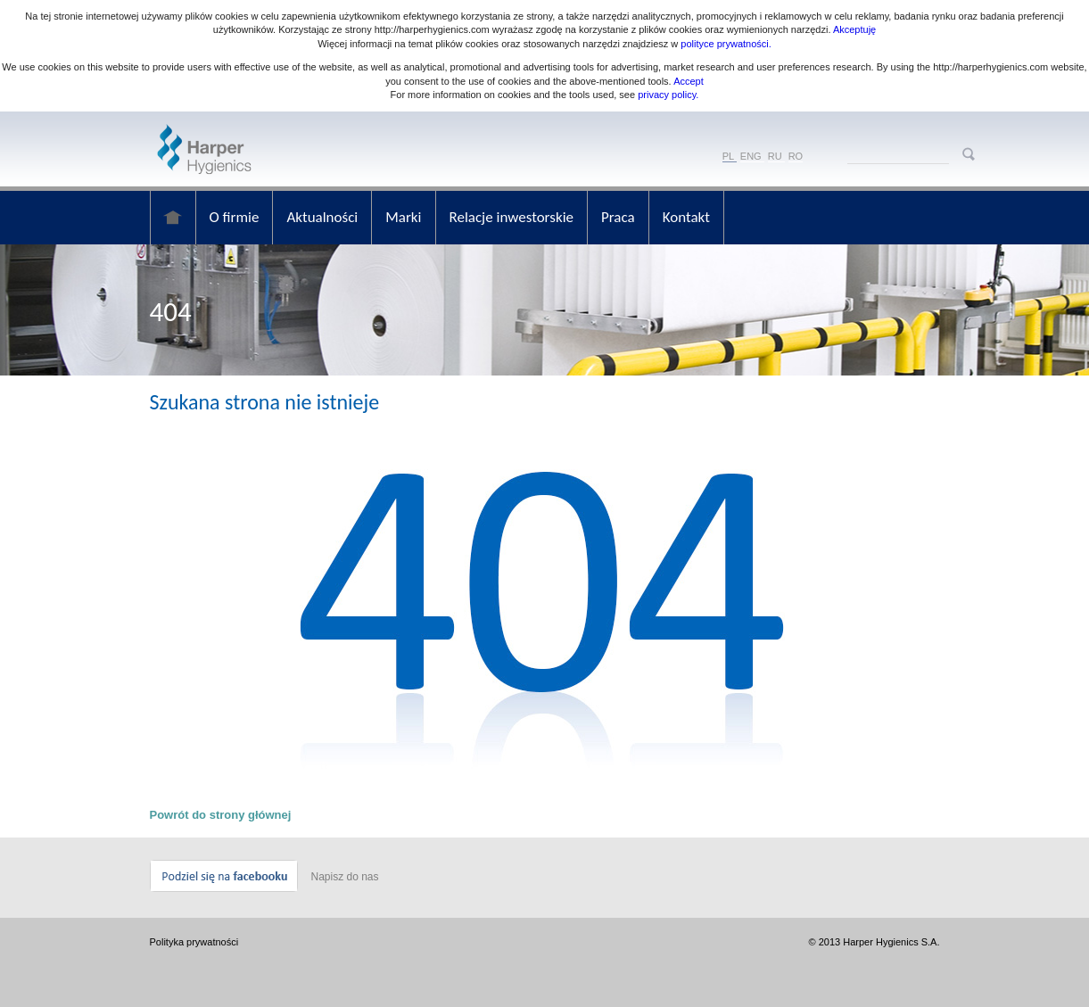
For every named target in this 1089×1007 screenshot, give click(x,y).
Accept (688, 81)
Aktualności (322, 217)
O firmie (235, 217)
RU (775, 156)
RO (796, 156)
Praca (618, 217)
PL (728, 156)
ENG (751, 156)
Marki (403, 217)
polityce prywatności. (726, 43)
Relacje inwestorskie (512, 217)
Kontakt (686, 217)
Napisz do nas (345, 877)
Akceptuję (854, 29)
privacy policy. (666, 94)
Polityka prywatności (194, 942)
